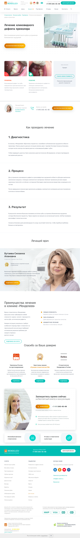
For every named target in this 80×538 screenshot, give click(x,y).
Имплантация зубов (9, 464)
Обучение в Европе (33, 477)
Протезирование (8, 471)
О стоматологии (32, 468)
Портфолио (39, 9)
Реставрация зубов (9, 496)
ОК (51, 535)
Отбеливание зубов (9, 493)
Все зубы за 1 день (9, 468)
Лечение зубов (17, 15)
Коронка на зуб (8, 477)
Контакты (65, 9)
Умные (56, 9)
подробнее (44, 535)
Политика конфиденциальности (11, 530)
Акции (31, 9)
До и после (31, 493)
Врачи (16, 9)
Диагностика (7, 480)
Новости (30, 480)
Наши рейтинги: (11, 529)
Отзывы (48, 9)
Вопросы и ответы (33, 496)
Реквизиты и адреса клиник (35, 464)
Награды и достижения (34, 471)
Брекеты (6, 487)
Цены (23, 9)
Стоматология (8, 15)
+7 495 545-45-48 (53, 4)
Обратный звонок (68, 3)
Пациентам (31, 461)
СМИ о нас (31, 474)
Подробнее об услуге (13, 341)
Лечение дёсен (8, 500)
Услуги (8, 9)
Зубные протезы (8, 474)
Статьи (30, 500)
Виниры (6, 484)
